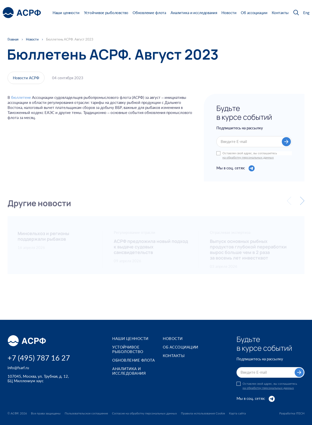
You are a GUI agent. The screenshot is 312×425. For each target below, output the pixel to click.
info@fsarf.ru (18, 367)
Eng (306, 13)
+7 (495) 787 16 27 (39, 357)
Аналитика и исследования (194, 12)
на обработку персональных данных (248, 158)
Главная (13, 39)
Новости (228, 12)
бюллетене (21, 100)
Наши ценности (66, 12)
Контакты (280, 12)
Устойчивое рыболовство (106, 12)
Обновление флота (149, 12)
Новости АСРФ (26, 79)
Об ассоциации (254, 12)
